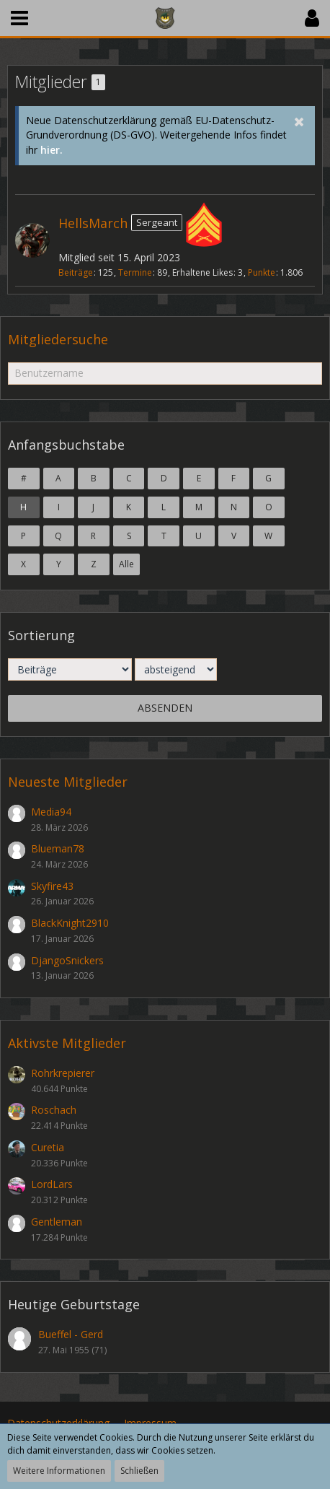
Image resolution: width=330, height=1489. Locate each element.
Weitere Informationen (59, 1470)
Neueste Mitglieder (68, 781)
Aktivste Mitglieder (67, 1043)
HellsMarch (93, 223)
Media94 (51, 811)
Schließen (139, 1470)
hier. (51, 150)
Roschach (53, 1110)
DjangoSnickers (67, 960)
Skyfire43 (52, 886)
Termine (135, 272)
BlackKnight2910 (70, 923)
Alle (126, 564)
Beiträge (75, 272)
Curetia (47, 1147)
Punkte (261, 272)
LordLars (52, 1184)
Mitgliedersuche (58, 339)
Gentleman (56, 1221)
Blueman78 (57, 848)
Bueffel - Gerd (70, 1334)
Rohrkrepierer (62, 1073)
